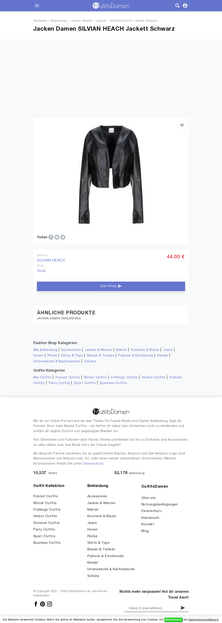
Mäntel (121, 350)
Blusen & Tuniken (100, 355)
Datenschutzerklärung (203, 619)
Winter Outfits (95, 377)
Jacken (101, 21)
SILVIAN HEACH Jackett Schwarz (134, 21)
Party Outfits (59, 383)
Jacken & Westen (98, 350)
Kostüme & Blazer (145, 350)
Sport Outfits (85, 383)
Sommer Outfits (46, 523)
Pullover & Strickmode (135, 355)
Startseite (40, 21)
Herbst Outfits (153, 377)
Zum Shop (111, 286)
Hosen (38, 355)
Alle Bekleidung (45, 350)
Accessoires (71, 350)
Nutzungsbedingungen (159, 504)
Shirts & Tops (72, 355)
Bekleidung (59, 21)
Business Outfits (113, 383)
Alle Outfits (42, 377)
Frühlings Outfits (124, 377)
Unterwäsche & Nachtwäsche (56, 361)
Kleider (162, 355)
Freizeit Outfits (68, 377)
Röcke (52, 355)
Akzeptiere (173, 619)
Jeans (168, 350)
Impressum (150, 517)
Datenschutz (93, 463)
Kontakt (147, 524)
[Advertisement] (111, 84)
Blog (145, 531)
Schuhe (90, 361)
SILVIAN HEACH (51, 260)
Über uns (148, 498)
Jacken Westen (81, 21)
